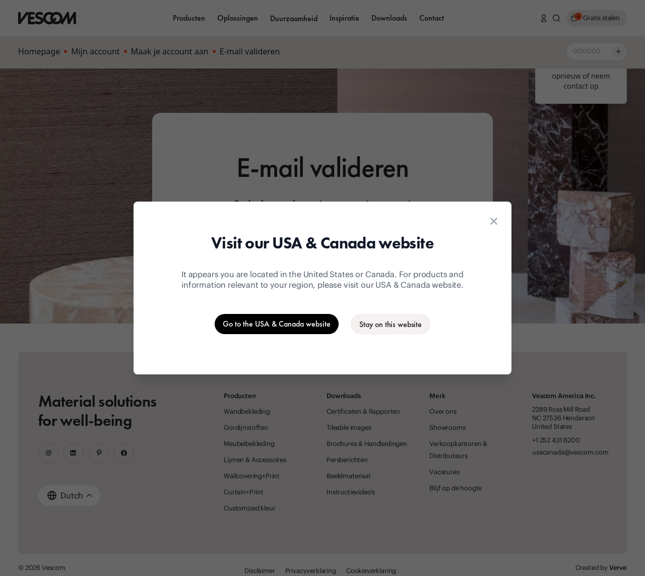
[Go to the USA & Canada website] (277, 324)
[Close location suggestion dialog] (493, 221)
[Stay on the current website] (390, 324)
